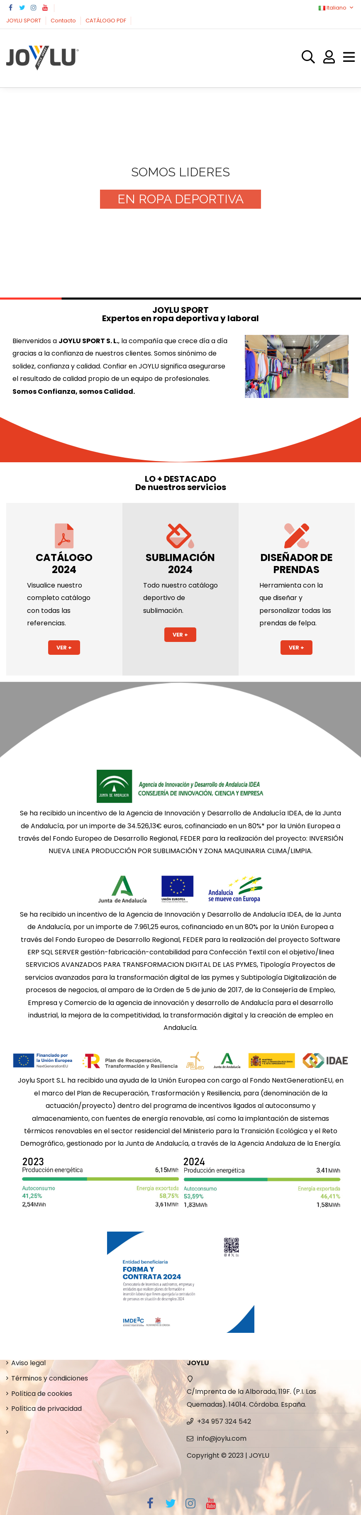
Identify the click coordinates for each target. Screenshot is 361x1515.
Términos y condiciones (49, 1378)
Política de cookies (41, 1393)
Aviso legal (28, 1363)
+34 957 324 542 (224, 1421)
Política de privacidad (46, 1408)
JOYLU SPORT (24, 20)
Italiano (337, 8)
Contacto (64, 20)
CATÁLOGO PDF (106, 20)
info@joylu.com (221, 1438)
